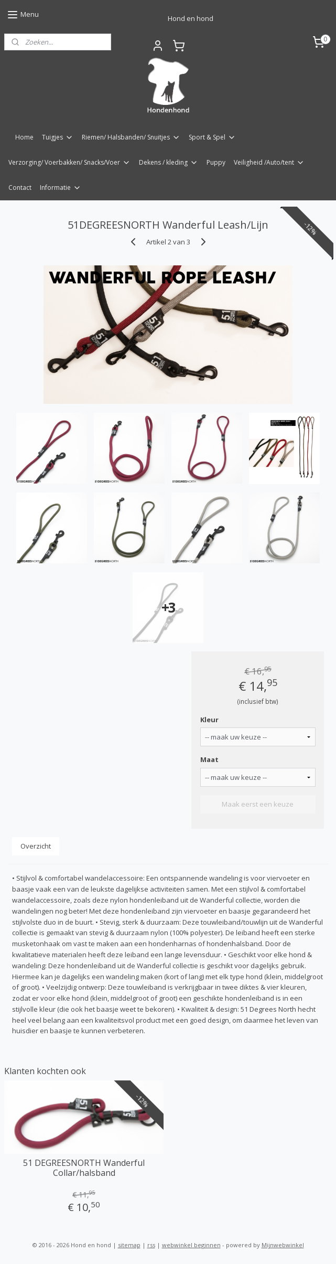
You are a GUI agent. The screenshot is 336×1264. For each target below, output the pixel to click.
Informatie (60, 187)
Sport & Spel (212, 137)
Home (24, 137)
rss (151, 1245)
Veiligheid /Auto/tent (269, 162)
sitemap (129, 1245)
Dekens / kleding (168, 162)
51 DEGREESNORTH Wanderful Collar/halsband (84, 1168)
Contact (19, 187)
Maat (209, 759)
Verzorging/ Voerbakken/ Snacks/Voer (69, 162)
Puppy (216, 162)
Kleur (209, 719)
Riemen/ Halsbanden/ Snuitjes (131, 137)
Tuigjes (57, 137)
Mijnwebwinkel (283, 1245)
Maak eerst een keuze (258, 804)
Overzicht (35, 846)
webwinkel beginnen (191, 1245)
